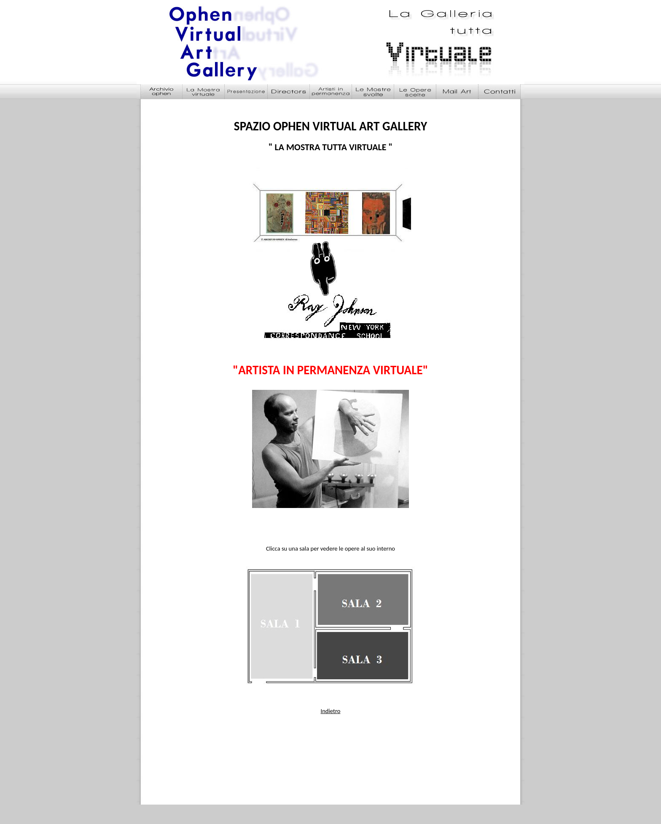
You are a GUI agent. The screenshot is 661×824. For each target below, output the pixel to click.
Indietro (331, 711)
